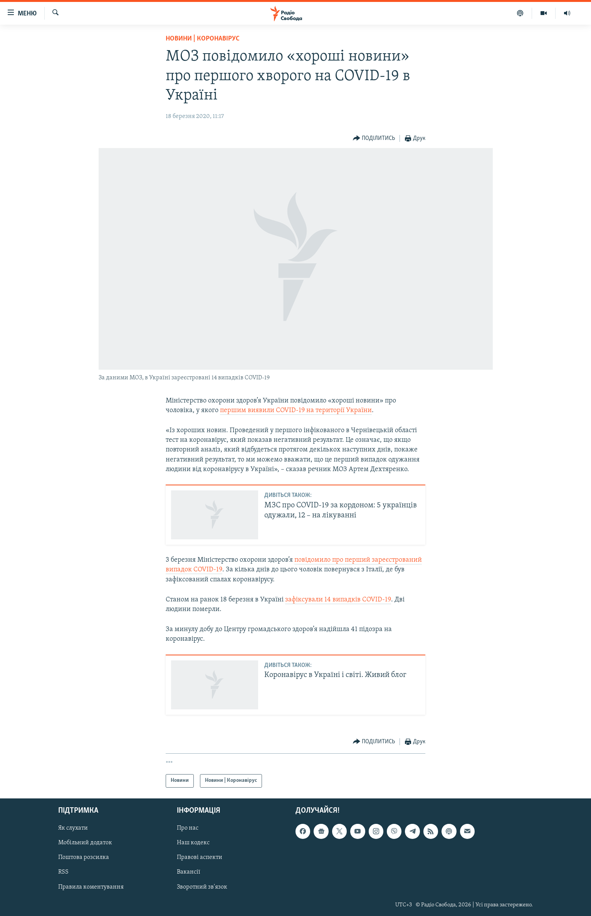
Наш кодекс (193, 843)
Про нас (187, 828)
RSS (63, 872)
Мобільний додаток (85, 843)
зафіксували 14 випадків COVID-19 (338, 599)
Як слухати (73, 828)
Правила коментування (91, 887)
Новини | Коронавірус (203, 38)
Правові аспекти (199, 857)
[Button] (374, 138)
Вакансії (188, 872)
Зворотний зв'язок (202, 887)
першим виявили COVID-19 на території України (296, 410)
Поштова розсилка (83, 857)
